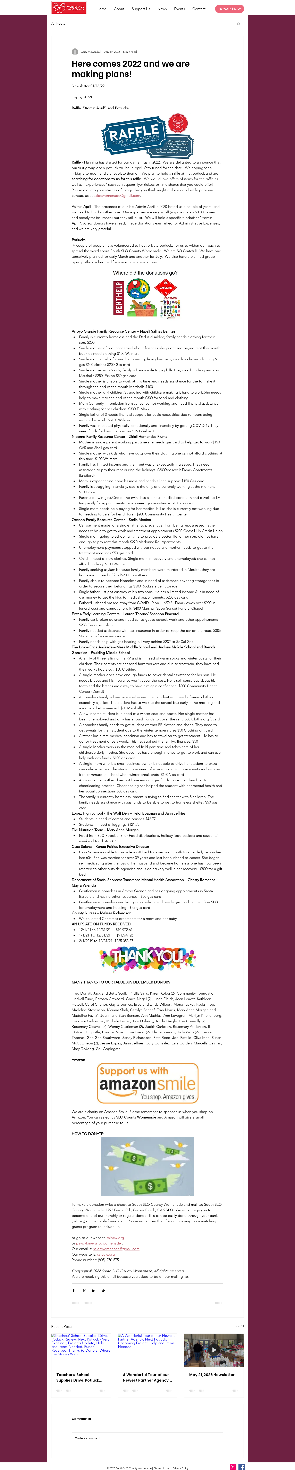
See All (239, 1326)
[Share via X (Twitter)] (84, 1290)
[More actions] (220, 51)
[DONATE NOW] (229, 9)
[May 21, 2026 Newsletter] (214, 1350)
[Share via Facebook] (74, 1290)
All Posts (58, 23)
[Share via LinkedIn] (94, 1290)
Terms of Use (161, 1468)
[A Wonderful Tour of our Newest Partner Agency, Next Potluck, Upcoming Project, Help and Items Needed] (147, 1350)
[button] (239, 23)
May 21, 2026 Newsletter (212, 1374)
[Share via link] (104, 1290)
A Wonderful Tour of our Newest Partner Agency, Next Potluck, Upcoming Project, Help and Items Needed (146, 1377)
